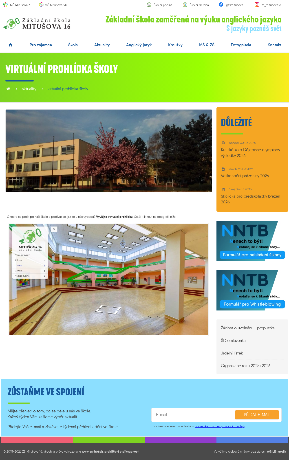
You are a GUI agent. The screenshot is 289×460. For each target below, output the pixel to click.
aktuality (102, 44)
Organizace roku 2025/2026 (246, 365)
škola (73, 44)
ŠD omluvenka (233, 340)
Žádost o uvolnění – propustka (248, 328)
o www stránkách (91, 451)
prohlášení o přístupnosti (121, 451)
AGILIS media (276, 451)
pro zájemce (41, 44)
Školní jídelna (163, 5)
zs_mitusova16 (271, 5)
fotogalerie (241, 44)
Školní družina (199, 5)
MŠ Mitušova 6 (20, 5)
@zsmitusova (234, 5)
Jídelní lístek (232, 353)
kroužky (175, 44)
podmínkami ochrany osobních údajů (219, 426)
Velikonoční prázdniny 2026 (245, 175)
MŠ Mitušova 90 (56, 5)
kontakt (274, 44)
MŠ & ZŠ (206, 44)
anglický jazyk (139, 44)
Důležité (236, 122)
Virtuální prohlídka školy (68, 88)
